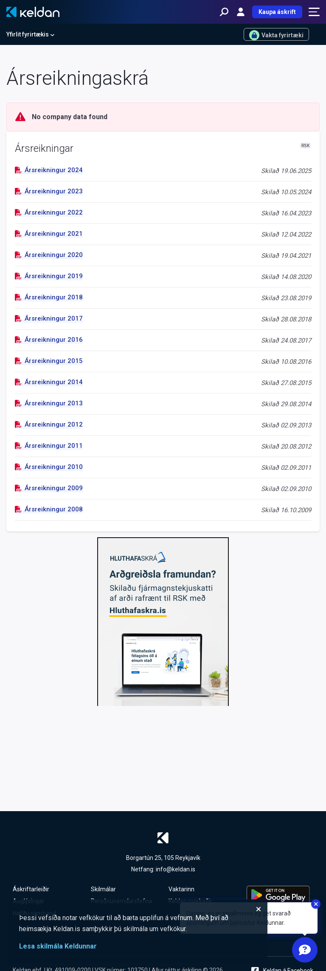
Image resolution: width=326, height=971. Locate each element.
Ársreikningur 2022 (49, 212)
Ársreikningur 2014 (49, 382)
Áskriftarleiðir (31, 889)
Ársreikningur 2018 (49, 297)
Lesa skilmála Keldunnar (58, 946)
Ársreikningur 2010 (49, 467)
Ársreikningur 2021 (49, 233)
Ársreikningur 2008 (49, 509)
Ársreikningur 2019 (49, 276)
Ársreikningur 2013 (49, 403)
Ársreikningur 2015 (49, 361)
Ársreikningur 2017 (49, 318)
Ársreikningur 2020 (49, 255)
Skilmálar (103, 889)
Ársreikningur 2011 (49, 445)
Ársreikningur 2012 (49, 424)
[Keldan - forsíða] (32, 12)
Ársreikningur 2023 (49, 191)
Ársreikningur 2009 (49, 488)
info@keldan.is (175, 869)
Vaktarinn (181, 889)
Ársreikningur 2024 (49, 170)
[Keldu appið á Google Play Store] (280, 895)
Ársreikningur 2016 (49, 339)
